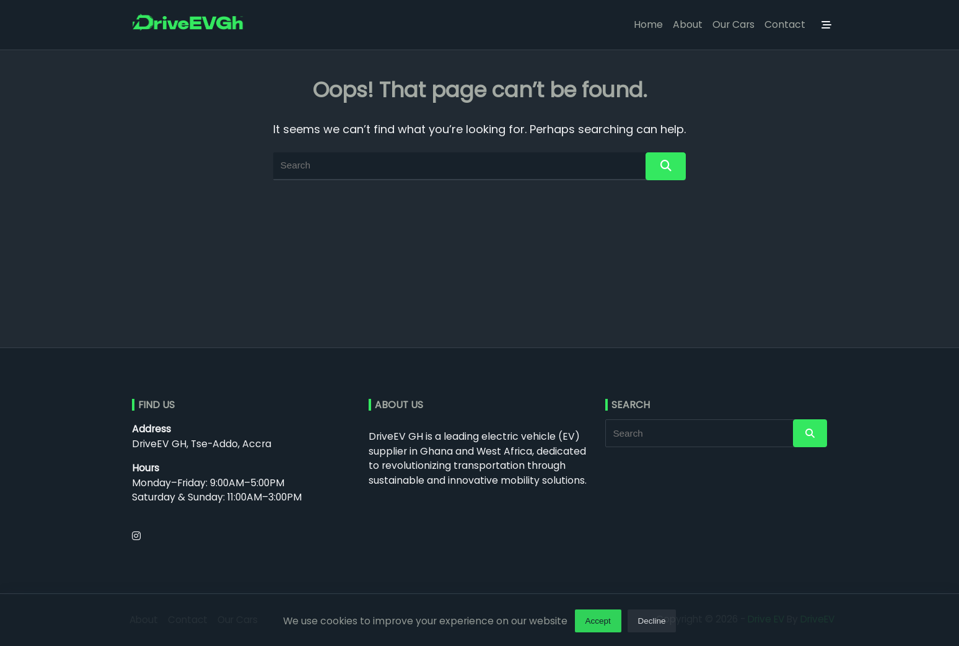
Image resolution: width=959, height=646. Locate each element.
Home (648, 24)
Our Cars (733, 24)
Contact (784, 24)
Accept (597, 624)
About (688, 24)
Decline (652, 624)
